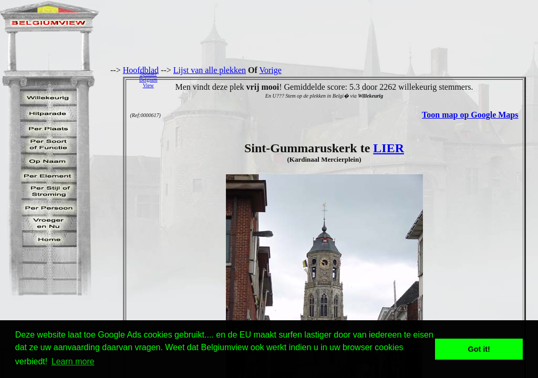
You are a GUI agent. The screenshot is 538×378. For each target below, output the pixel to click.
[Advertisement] (350, 79)
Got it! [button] (479, 349)
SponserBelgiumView (148, 79)
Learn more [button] (73, 361)
